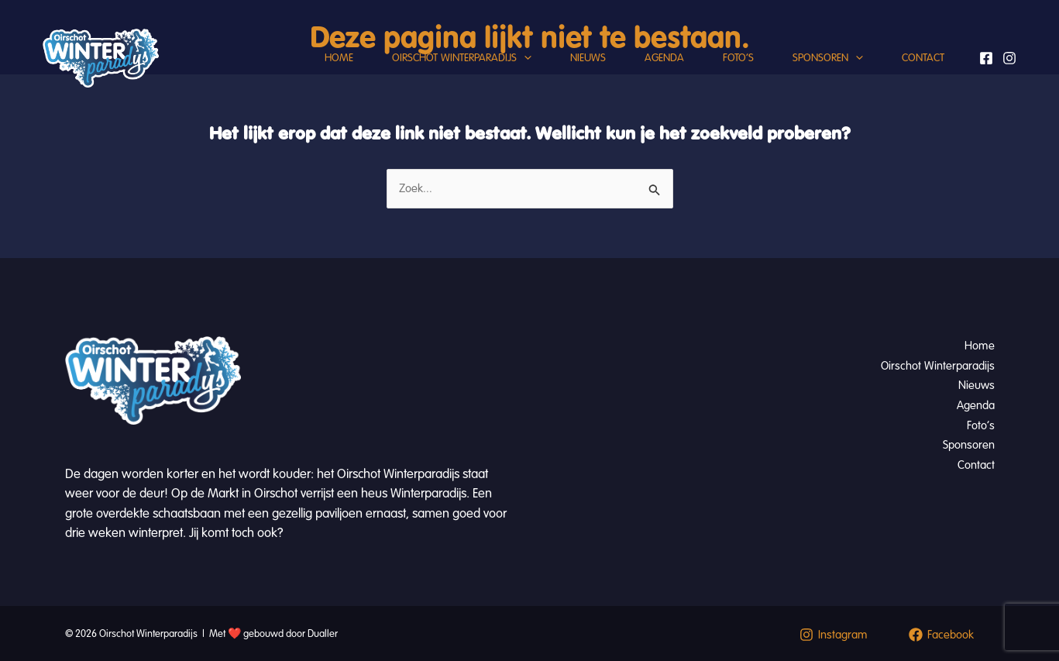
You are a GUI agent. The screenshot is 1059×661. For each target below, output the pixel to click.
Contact (923, 57)
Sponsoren (828, 58)
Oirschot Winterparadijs (461, 58)
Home (339, 57)
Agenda (664, 57)
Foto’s (738, 57)
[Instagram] (1009, 58)
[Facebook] (986, 58)
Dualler (323, 634)
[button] (524, 58)
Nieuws (588, 57)
